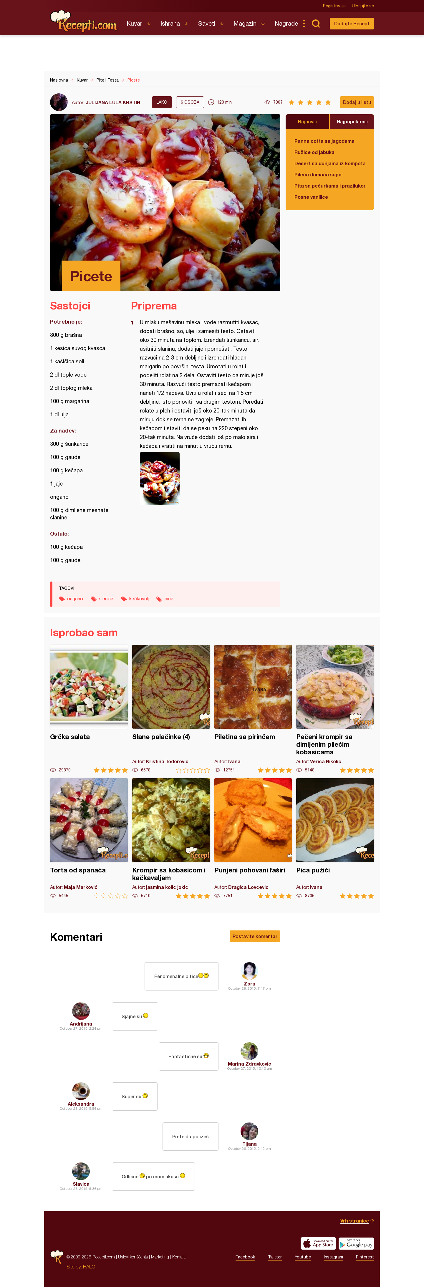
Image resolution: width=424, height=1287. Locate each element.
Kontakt (179, 1256)
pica (169, 598)
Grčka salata (89, 709)
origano (75, 598)
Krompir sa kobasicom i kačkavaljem (171, 838)
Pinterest (365, 1257)
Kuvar (134, 23)
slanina (106, 598)
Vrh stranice (354, 1220)
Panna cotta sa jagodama (324, 141)
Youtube (303, 1257)
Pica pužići (335, 838)
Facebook (245, 1257)
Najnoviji (307, 121)
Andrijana (81, 1023)
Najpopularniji (352, 121)
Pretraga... (316, 23)
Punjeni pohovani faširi (253, 838)
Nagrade (286, 23)
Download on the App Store (318, 1243)
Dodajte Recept (352, 23)
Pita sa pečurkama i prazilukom (329, 185)
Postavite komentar (255, 936)
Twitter (275, 1257)
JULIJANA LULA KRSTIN (113, 102)
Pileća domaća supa (318, 174)
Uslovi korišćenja (133, 1256)
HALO (89, 1266)
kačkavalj (139, 598)
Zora (249, 983)
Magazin (244, 23)
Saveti (206, 23)
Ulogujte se (363, 6)
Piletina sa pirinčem (253, 709)
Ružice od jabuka (314, 152)
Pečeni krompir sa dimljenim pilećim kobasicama (335, 709)
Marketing (160, 1256)
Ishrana (170, 23)
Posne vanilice (311, 197)
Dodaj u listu (357, 102)
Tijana (249, 1144)
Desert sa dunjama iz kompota (329, 163)
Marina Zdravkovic (249, 1063)
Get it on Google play (356, 1243)
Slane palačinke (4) (171, 709)
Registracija (334, 6)
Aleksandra (81, 1104)
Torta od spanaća (89, 838)
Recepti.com (84, 21)
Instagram (333, 1257)
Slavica (81, 1184)
